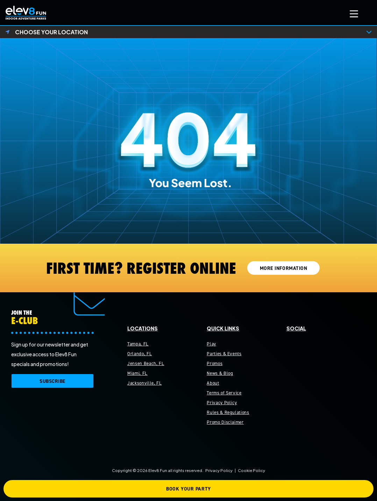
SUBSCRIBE (52, 381)
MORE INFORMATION (283, 268)
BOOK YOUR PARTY (188, 489)
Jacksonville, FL (144, 383)
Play (211, 344)
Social (296, 328)
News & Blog (220, 373)
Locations (142, 328)
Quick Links (223, 328)
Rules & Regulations (228, 412)
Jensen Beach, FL (145, 363)
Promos (214, 363)
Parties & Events (224, 354)
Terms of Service (224, 393)
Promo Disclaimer (225, 422)
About (213, 383)
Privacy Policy (222, 403)
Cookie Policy (251, 470)
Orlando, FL (139, 354)
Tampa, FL (138, 344)
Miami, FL (137, 373)
